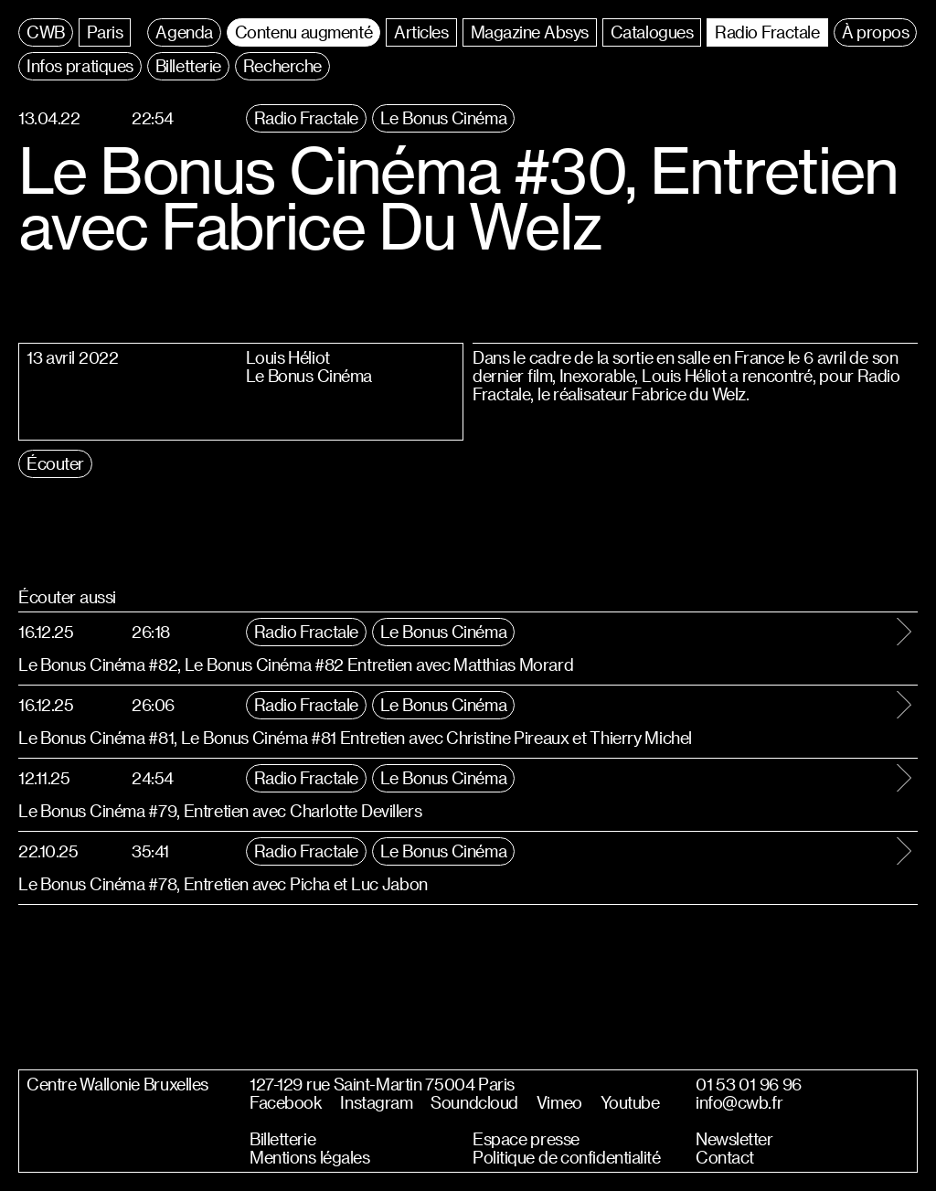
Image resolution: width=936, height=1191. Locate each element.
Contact (725, 1157)
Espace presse (526, 1139)
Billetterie (282, 1139)
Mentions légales (309, 1157)
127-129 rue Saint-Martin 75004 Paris (382, 1084)
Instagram (376, 1102)
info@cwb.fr (739, 1102)
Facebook (286, 1102)
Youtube (630, 1102)
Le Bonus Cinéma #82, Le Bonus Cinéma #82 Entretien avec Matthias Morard (295, 664)
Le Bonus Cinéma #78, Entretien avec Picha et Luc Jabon (223, 883)
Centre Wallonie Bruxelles (117, 1084)
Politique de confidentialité (567, 1157)
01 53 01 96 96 (749, 1084)
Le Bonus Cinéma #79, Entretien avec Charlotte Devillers (219, 810)
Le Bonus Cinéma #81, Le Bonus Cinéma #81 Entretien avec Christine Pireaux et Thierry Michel (355, 737)
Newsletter (734, 1139)
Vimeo (559, 1102)
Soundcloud (474, 1102)
